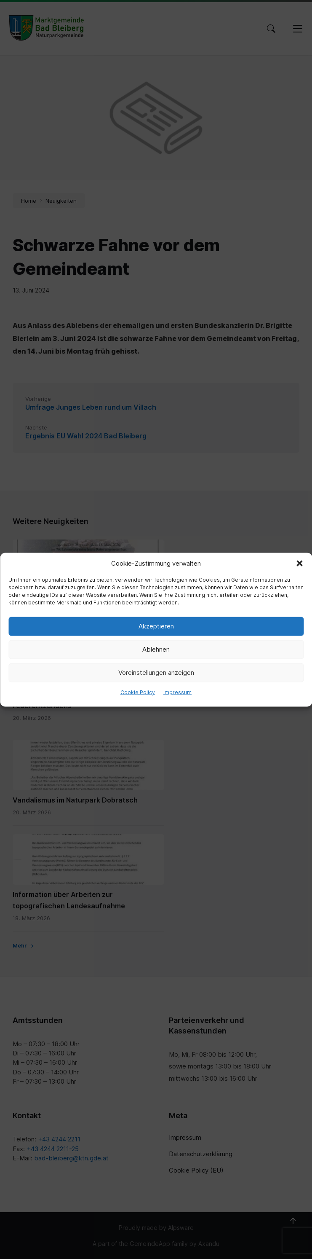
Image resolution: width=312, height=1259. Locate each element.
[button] (299, 563)
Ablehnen (156, 649)
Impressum (177, 692)
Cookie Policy (137, 692)
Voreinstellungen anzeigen (156, 672)
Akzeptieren (156, 626)
